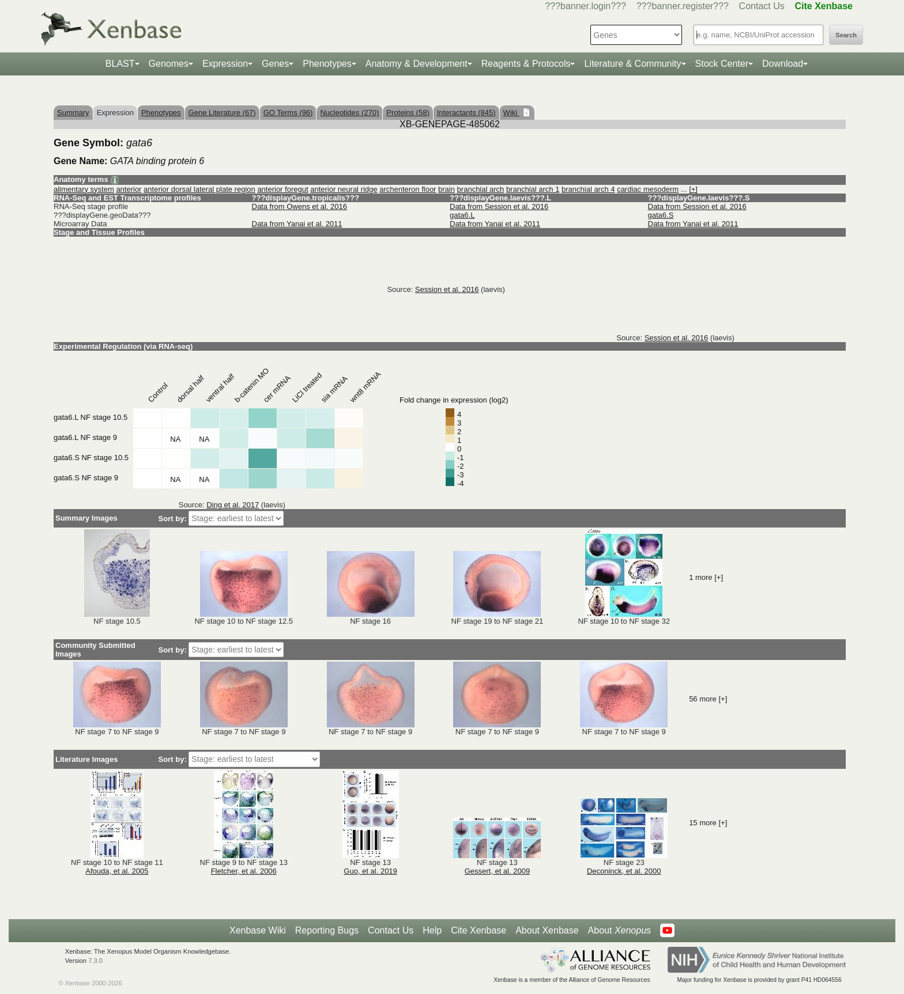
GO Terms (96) (288, 112)
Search (846, 35)
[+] (693, 189)
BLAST (120, 64)
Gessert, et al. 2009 (497, 871)
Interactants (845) (466, 112)
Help (432, 930)
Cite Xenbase (478, 930)
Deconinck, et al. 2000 (624, 871)
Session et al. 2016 (447, 289)
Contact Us (762, 6)
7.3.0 (95, 960)
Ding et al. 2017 (232, 504)
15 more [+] (708, 822)
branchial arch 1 (533, 189)
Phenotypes (327, 64)
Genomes (169, 64)
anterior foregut (282, 189)
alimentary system (84, 189)
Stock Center (721, 64)
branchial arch (480, 189)
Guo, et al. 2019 (370, 871)
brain (446, 189)
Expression (225, 64)
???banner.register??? (682, 6)
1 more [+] (706, 577)
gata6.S (661, 215)
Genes (275, 64)
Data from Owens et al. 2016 (299, 206)
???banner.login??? (585, 6)
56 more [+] (708, 699)
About (619, 930)
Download (782, 64)
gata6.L (462, 215)
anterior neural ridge (343, 189)
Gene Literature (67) (222, 112)
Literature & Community (632, 64)
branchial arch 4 (588, 189)
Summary (73, 112)
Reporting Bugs (327, 930)
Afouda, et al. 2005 (116, 871)
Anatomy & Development (417, 64)
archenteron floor (407, 189)
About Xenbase (546, 930)
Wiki (511, 112)
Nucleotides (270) (349, 112)
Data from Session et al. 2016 (499, 206)
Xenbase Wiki (257, 930)
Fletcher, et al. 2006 (244, 871)
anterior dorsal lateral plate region (199, 189)
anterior (128, 189)
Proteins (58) (407, 112)
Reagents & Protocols (526, 64)
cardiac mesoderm (648, 189)
